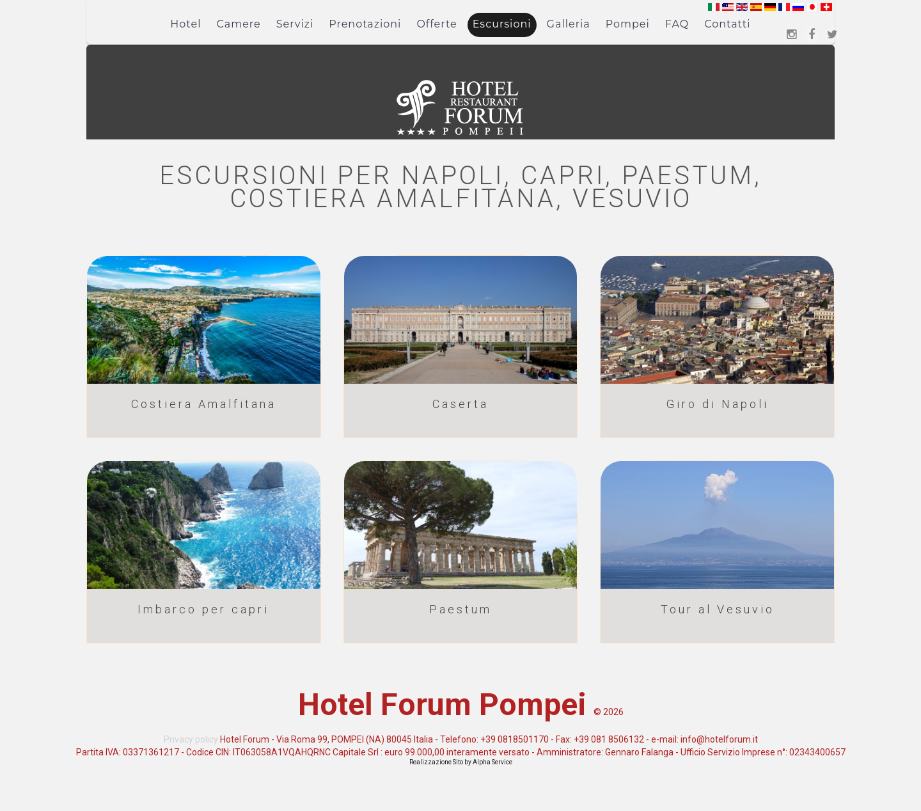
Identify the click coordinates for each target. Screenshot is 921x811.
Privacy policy (191, 739)
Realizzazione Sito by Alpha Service (460, 762)
